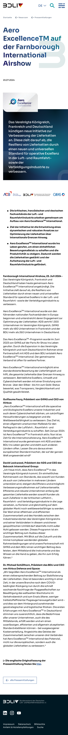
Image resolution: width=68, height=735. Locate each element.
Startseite (7, 17)
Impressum (9, 724)
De (40, 6)
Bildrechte (39, 724)
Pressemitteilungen (43, 17)
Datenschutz (24, 724)
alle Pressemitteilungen (22, 680)
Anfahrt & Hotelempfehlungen (18, 727)
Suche (52, 5)
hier (38, 663)
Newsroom (23, 17)
